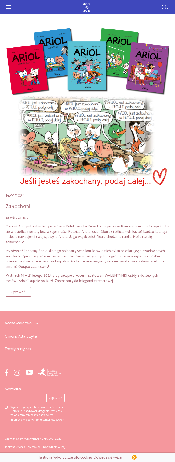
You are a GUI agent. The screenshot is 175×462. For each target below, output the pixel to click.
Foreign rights (18, 349)
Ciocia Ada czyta (21, 336)
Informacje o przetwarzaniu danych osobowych (37, 419)
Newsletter (13, 389)
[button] (18, 292)
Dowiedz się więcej (54, 447)
